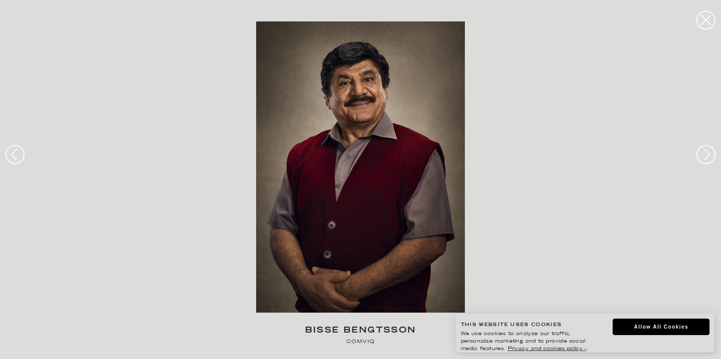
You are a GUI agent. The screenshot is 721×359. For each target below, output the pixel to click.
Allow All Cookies (661, 327)
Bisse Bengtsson (360, 331)
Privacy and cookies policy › (547, 349)
